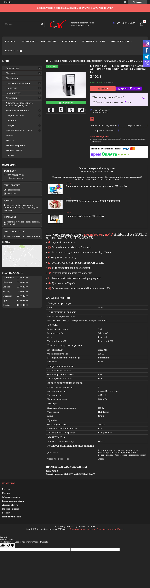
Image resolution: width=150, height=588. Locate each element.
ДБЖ (102, 41)
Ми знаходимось (10, 508)
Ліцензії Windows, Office (19, 130)
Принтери (11, 88)
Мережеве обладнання (18, 110)
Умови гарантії (14, 150)
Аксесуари (11, 98)
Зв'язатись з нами (11, 497)
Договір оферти (10, 505)
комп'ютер (93, 234)
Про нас (10, 155)
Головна (10, 41)
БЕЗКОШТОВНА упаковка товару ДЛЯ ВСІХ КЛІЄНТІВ (93, 201)
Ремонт (10, 135)
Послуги (10, 50)
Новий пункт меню (11, 516)
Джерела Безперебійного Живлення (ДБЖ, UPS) (19, 104)
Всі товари (28, 41)
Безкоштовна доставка (92, 119)
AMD (109, 234)
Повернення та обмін (13, 501)
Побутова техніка (15, 115)
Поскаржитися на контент (82, 529)
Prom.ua (91, 526)
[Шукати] (42, 24)
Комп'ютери (48, 41)
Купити (104, 88)
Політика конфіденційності (110, 529)
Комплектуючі (120, 41)
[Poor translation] (10, 545)
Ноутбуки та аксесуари (18, 83)
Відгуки (10, 140)
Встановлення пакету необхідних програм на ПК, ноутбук (96, 186)
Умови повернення (16, 145)
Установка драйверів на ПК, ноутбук (85, 216)
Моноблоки (69, 41)
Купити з (130, 88)
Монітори (88, 41)
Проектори (11, 120)
